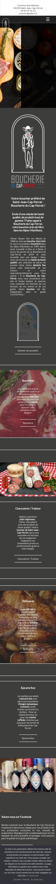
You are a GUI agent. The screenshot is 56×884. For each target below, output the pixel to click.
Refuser (26, 879)
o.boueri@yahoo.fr (28, 13)
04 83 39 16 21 (28, 10)
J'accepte (17, 879)
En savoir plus (32, 876)
